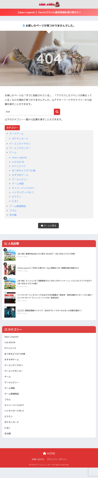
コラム (12, 210)
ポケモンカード (20, 138)
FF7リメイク (19, 166)
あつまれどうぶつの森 (23, 170)
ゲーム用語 (18, 183)
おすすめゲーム (20, 175)
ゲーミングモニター (20, 148)
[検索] (57, 112)
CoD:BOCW (18, 161)
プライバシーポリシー (57, 469)
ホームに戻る (48, 226)
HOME (49, 464)
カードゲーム (16, 133)
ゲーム (12, 152)
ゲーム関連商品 (17, 206)
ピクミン (16, 196)
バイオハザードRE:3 (23, 192)
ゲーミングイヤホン (20, 143)
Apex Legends (19, 157)
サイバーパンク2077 (23, 188)
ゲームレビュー (20, 179)
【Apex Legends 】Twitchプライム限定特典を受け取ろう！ (49, 12)
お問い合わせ (38, 469)
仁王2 (15, 201)
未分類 (12, 214)
